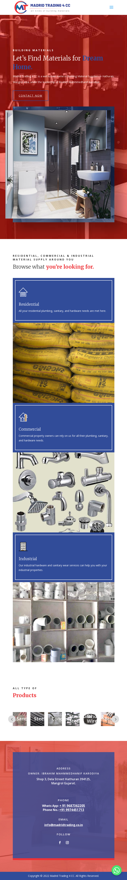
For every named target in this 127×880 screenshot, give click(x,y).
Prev (12, 719)
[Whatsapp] (117, 870)
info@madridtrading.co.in (63, 825)
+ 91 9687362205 (72, 805)
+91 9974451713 (71, 810)
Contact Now (30, 95)
